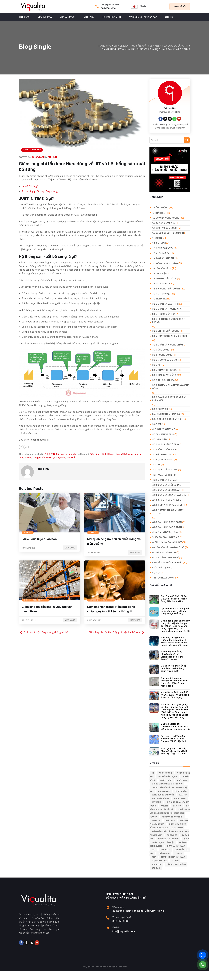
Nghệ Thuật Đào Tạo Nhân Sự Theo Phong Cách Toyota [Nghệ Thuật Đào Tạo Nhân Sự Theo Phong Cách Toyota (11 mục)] (169, 813)
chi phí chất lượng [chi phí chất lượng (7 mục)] (167, 776)
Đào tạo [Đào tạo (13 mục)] (156, 868)
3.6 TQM (156, 424)
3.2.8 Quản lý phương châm (167, 344)
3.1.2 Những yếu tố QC (164, 278)
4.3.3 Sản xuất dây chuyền (167, 527)
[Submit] (187, 140)
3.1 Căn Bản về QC (161, 268)
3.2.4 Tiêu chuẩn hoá (163, 314)
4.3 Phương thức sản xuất (167, 505)
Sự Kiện (156, 572)
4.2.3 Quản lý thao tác (165, 469)
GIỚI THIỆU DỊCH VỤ (162, 567)
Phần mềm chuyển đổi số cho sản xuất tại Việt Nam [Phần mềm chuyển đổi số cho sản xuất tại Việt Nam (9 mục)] (168, 826)
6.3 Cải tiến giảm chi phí (165, 557)
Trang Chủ (24, 17)
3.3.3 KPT (157, 365)
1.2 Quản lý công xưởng (165, 218)
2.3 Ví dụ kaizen (160, 253)
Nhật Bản (60, 457)
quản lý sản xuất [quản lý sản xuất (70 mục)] (176, 846)
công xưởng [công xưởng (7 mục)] (181, 791)
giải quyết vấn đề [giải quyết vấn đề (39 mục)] (160, 798)
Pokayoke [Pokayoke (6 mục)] (172, 835)
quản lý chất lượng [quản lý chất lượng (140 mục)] (168, 839)
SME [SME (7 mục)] (154, 850)
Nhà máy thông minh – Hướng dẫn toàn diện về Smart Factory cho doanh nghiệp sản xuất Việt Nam (174, 641)
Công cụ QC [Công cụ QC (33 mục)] (164, 791)
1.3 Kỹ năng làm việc (163, 223)
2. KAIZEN (155, 45)
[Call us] (174, 119)
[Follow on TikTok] (165, 119)
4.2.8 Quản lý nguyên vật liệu (169, 495)
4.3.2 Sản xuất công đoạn (167, 522)
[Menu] (188, 17)
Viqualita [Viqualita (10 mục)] (156, 864)
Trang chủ (104, 45)
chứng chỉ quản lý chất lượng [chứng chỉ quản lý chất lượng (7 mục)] (167, 784)
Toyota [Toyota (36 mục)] (178, 853)
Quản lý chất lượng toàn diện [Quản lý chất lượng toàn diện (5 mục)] (169, 840)
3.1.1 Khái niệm (159, 273)
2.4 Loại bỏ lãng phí (176, 45)
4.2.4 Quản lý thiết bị (164, 475)
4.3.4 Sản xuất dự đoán (165, 532)
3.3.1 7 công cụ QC (162, 355)
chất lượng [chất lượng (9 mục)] (166, 780)
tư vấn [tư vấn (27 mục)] (175, 861)
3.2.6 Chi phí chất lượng (165, 331)
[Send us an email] (170, 119)
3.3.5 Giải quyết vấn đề (165, 375)
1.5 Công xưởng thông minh (168, 233)
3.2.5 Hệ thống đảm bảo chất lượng (168, 320)
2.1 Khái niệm (159, 243)
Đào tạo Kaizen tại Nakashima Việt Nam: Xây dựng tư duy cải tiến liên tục (175, 726)
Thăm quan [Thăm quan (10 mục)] (164, 853)
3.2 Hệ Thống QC (161, 293)
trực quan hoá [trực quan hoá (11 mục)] (159, 861)
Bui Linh (52, 157)
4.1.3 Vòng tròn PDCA (164, 449)
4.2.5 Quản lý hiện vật (164, 480)
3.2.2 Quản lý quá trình (165, 304)
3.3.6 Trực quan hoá (163, 380)
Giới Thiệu (89, 17)
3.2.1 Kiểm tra (159, 298)
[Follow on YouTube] (179, 119)
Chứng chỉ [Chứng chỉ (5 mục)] (182, 780)
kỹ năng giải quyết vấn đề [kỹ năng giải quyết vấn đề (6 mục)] (169, 808)
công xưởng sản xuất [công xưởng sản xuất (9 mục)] (163, 795)
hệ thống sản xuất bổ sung (119, 454)
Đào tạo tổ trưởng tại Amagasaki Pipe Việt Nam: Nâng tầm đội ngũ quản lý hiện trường (174, 682)
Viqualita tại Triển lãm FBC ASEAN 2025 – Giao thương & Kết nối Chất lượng (175, 695)
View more (70, 547)
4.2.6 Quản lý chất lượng (166, 485)
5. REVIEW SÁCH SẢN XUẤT (165, 537)
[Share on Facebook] (21, 447)
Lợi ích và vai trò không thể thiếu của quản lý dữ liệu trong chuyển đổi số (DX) (175, 611)
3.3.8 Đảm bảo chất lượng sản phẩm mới (169, 398)
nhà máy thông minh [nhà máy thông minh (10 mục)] (172, 817)
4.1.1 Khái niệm (159, 439)
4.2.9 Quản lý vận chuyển (166, 500)
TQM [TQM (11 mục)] (154, 857)
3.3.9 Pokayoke (160, 409)
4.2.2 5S (156, 464)
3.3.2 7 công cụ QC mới (164, 360)
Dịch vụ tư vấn (68, 17)
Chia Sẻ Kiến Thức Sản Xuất (143, 17)
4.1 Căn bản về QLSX (163, 434)
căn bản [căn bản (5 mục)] (183, 795)
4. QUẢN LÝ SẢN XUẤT (163, 429)
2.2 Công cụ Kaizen (162, 248)
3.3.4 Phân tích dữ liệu (164, 370)
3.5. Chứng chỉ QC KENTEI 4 (166, 419)
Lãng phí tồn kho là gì (44, 457)
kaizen (28, 457)
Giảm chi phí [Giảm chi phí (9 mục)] (180, 798)
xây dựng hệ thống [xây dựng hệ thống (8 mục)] (176, 864)
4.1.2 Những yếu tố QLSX (165, 444)
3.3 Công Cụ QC (160, 349)
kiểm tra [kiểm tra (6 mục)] (177, 806)
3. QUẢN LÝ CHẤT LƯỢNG (165, 263)
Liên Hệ (169, 17)
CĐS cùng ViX (45, 17)
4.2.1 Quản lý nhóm (162, 459)
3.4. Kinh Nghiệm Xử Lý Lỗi (166, 414)
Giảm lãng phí (97, 454)
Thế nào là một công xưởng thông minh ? (43, 632)
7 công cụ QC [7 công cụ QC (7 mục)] (165, 773)
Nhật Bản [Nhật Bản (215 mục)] (170, 820)
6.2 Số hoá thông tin (164, 552)
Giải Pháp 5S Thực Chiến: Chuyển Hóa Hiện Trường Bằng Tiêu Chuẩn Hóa (174, 599)
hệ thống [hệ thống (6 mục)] (156, 802)
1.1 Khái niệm (158, 213)
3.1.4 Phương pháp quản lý (167, 288)
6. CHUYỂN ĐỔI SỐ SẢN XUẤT (167, 542)
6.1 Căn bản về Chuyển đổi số (168, 547)
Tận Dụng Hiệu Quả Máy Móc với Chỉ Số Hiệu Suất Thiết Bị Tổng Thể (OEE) (174, 751)
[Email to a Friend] (26, 447)
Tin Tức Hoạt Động (111, 17)
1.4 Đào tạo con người (164, 228)
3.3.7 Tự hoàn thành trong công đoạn (170, 387)
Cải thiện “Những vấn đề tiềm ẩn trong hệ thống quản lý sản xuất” (173, 668)
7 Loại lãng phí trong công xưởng (40, 191)
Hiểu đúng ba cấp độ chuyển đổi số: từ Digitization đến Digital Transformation (172, 655)
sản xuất (71, 457)
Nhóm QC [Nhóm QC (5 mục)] (156, 820)
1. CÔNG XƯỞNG (160, 207)
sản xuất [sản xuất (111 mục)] (165, 850)
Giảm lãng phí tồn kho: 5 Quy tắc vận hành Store (117, 632)
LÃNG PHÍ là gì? (30, 186)
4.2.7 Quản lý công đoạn (166, 490)
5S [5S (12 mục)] (153, 773)
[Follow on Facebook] (160, 119)
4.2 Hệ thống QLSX (162, 454)
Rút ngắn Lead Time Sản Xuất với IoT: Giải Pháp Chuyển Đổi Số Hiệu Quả (173, 739)
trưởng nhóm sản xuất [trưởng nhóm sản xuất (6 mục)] (173, 857)
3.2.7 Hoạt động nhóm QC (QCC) (169, 336)
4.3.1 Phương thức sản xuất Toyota (168, 511)
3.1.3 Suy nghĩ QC (161, 283)
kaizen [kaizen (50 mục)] (164, 806)
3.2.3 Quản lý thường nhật (167, 309)
